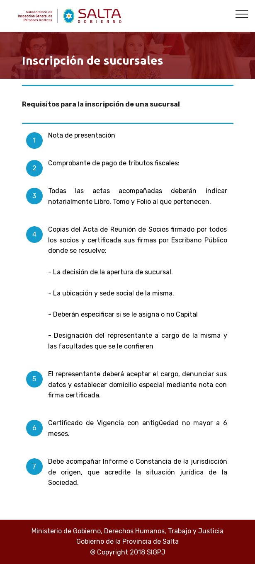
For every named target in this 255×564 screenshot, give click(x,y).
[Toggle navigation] (242, 13)
